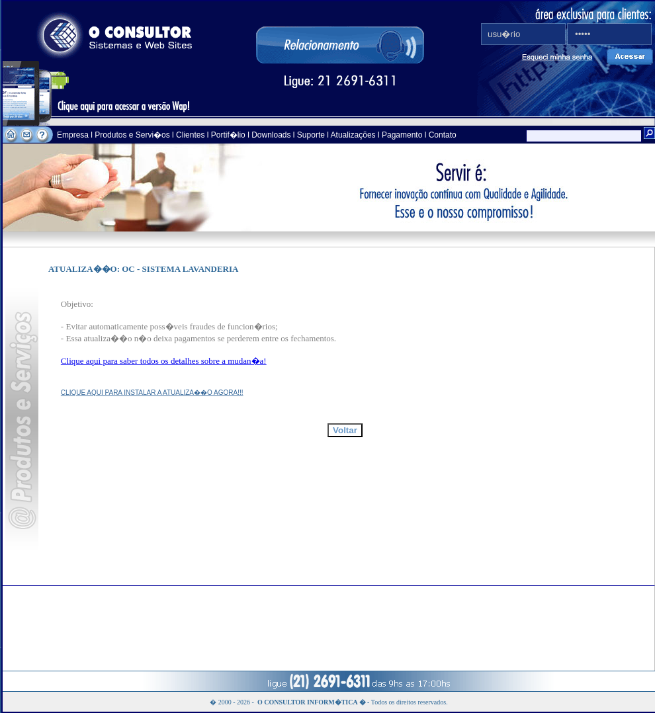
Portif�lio (228, 135)
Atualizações (353, 135)
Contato (443, 135)
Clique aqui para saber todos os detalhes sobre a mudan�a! (164, 361)
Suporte (311, 135)
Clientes (189, 135)
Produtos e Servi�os (133, 135)
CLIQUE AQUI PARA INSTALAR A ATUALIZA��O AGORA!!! (152, 392)
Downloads (270, 135)
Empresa (74, 135)
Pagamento (402, 135)
